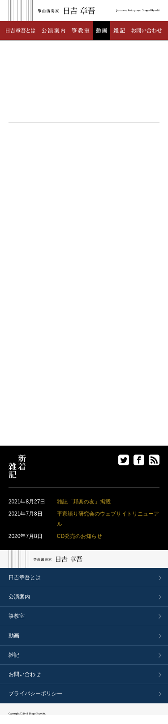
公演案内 (19, 597)
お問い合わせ (25, 674)
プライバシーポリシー (35, 693)
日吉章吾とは (25, 577)
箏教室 (17, 616)
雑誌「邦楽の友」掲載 (84, 502)
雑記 (14, 655)
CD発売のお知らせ (79, 536)
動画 (14, 636)
